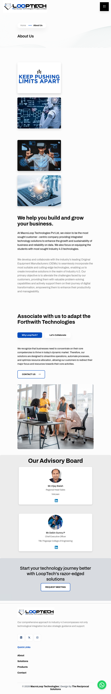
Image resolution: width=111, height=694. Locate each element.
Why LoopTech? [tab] (30, 335)
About (20, 655)
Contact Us (31, 374)
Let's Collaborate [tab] (57, 335)
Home (23, 25)
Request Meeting (55, 587)
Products (22, 667)
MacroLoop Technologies (44, 686)
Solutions (22, 661)
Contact (21, 672)
